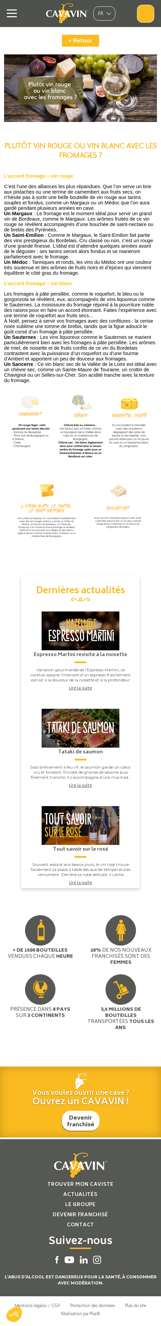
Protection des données (92, 1305)
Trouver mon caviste (80, 1184)
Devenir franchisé (80, 1122)
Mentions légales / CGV (37, 1305)
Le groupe (80, 1205)
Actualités (80, 1195)
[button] (14, 1314)
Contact (80, 1225)
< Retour (80, 41)
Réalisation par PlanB (80, 1313)
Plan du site (135, 1305)
